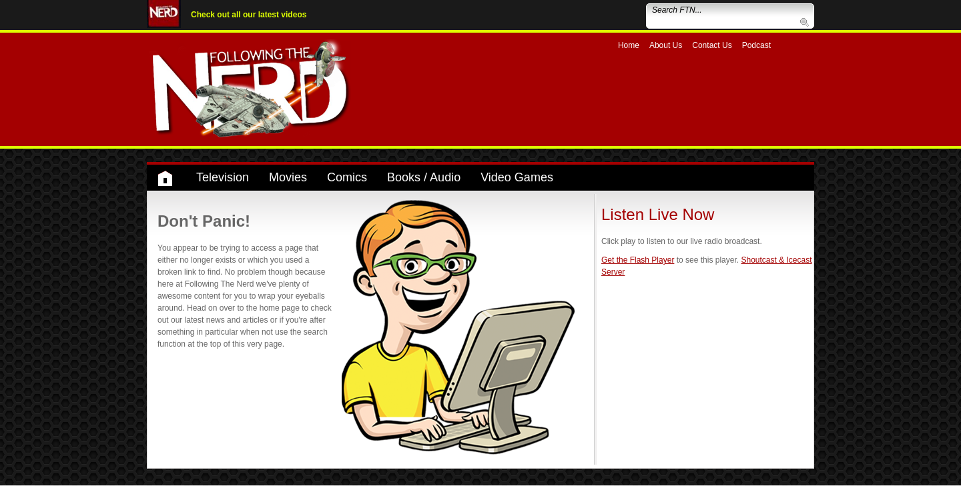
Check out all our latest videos (248, 14)
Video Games (516, 177)
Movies (288, 177)
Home (628, 45)
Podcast (756, 45)
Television (222, 177)
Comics (347, 177)
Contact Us (711, 45)
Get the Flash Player (637, 260)
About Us (665, 45)
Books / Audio (423, 177)
